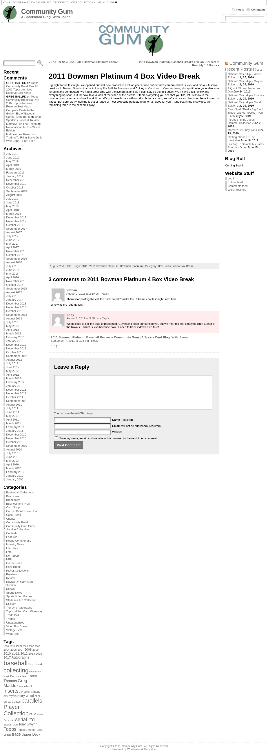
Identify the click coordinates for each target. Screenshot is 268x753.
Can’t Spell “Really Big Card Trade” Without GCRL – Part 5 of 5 (245, 113)
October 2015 (14, 284)
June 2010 (12, 457)
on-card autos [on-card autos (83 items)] (12, 701)
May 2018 (12, 206)
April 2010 (12, 464)
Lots (8, 552)
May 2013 (12, 326)
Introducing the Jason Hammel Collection (241, 121)
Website (117, 438)
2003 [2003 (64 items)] (37, 646)
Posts (240, 9)
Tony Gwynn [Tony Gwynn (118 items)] (28, 724)
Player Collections (17, 570)
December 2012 (16, 344)
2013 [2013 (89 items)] (31, 653)
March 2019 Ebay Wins (242, 130)
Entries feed (235, 182)
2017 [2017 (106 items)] (7, 657)
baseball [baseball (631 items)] (15, 663)
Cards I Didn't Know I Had (22, 511)
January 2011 (14, 430)
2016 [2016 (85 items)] (39, 653)
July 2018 (12, 198)
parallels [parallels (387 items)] (32, 701)
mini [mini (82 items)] (37, 696)
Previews (12, 574)
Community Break (17, 522)
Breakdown (13, 500)
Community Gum (47, 11)
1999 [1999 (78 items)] (19, 646)
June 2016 (12, 269)
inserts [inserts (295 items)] (11, 691)
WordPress (133, 749)
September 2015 (16, 288)
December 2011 (16, 389)
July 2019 (12, 153)
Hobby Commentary (18, 540)
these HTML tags (81, 420)
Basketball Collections (20, 492)
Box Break (12, 496)
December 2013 (16, 303)
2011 (85, 266)
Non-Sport (12, 555)
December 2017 (16, 217)
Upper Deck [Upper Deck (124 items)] (31, 734)
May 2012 (12, 371)
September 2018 (16, 191)
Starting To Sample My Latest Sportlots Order (246, 145)
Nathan (71, 290)
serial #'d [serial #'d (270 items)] (25, 719)
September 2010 (16, 445)
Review (10, 578)
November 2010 (16, 438)
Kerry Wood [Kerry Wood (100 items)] (25, 696)
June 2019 (12, 157)
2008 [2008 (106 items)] (28, 649)
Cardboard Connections (164, 88)
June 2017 (12, 240)
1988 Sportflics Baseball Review (23, 118)
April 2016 (12, 277)
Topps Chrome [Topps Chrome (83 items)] (26, 729)
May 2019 (12, 161)
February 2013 (15, 337)
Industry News (15, 544)
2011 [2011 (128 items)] (16, 653)
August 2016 (14, 262)
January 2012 (14, 386)
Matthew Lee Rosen (18, 134)
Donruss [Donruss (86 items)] (15, 676)
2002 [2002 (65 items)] (31, 646)
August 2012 (14, 359)
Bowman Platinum (131, 266)
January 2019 (14, 176)
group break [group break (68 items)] (26, 686)
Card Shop (13, 507)
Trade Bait (12, 615)
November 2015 (16, 281)
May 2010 (12, 460)
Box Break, (165, 266)
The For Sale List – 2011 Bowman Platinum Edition (85, 62)
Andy (70, 315)
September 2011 (16, 400)
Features (11, 537)
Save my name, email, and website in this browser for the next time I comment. (108, 445)
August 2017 (14, 232)
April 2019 (12, 165)
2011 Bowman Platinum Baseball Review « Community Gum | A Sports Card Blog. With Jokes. (120, 337)
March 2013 (13, 333)
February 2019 (15, 172)
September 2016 (16, 258)
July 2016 (12, 266)
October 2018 (14, 187)
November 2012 (16, 348)
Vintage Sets (14, 630)
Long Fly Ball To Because (112, 88)
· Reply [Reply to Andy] (104, 318)
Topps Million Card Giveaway (24, 611)
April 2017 (12, 247)
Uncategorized (15, 622)
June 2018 (12, 202)
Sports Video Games (19, 596)
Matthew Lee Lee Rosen (21, 124)
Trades (10, 618)
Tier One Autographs (19, 607)
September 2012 (16, 356)
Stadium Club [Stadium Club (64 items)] (11, 724)
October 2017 (14, 225)
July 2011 (12, 408)
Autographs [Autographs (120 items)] (20, 657)
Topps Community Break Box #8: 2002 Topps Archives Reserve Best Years (22, 87)
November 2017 (16, 221)
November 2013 (16, 307)
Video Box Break (16, 626)
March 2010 (13, 468)
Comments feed (238, 186)
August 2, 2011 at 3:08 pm (82, 318)
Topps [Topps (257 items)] (10, 729)
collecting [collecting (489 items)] (16, 670)
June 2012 (12, 367)
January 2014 (14, 299)
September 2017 (16, 228)
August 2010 (14, 449)
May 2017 (12, 243)
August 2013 (14, 318)
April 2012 (12, 374)
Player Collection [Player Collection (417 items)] (16, 710)
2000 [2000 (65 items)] (25, 646)
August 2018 (14, 195)
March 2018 (13, 213)
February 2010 (15, 472)
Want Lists (12, 633)
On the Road (14, 563)
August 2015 (14, 292)
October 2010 (14, 442)
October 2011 (14, 397)
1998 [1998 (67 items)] (12, 646)
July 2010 (12, 453)
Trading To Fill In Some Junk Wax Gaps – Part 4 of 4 (24, 139)
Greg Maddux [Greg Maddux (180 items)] (15, 683)
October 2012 (14, 352)
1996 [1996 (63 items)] (6, 646)
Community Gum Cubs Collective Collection (19, 527)
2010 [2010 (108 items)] (7, 653)
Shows (10, 589)
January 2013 (14, 341)
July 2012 (12, 363)
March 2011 (13, 423)
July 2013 (12, 322)
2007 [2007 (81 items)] (21, 649)
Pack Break (13, 566)
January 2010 (14, 475)
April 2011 (12, 419)
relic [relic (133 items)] (32, 714)
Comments (258, 9)
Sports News (14, 592)
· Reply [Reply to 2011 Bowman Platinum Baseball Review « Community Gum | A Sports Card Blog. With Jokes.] (94, 340)
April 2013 (12, 329)
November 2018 (16, 183)
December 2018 (16, 180)
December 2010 (16, 434)
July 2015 (12, 296)
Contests (11, 533)
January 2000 (14, 479)
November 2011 (16, 393)
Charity (10, 518)
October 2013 (14, 311)
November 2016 (16, 251)
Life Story (12, 548)
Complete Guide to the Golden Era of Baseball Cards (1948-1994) (20, 113)
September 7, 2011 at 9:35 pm (70, 340)
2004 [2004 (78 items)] (7, 649)
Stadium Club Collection (21, 600)
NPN (9, 559)
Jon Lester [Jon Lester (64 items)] (24, 691)
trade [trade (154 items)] (16, 734)
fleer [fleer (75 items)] (24, 676)
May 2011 (12, 415)
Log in (231, 178)
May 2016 (12, 273)
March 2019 (13, 168)
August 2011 (14, 404)
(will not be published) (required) (136, 432)
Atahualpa (150, 749)
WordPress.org (237, 189)
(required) (122, 426)
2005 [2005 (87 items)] (13, 649)
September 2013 (16, 314)
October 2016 (14, 255)
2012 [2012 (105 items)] (24, 653)
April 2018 (12, 210)
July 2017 (12, 236)
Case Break (13, 515)
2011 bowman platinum (103, 266)
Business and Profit (18, 503)
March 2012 (13, 378)
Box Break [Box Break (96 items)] (35, 664)
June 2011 (12, 412)
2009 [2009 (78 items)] (36, 649)
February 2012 (15, 382)
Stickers (11, 603)
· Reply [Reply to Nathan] (104, 293)
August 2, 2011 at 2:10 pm (82, 293)
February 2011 (15, 427)
